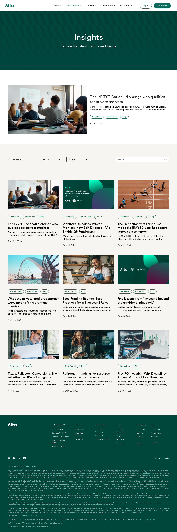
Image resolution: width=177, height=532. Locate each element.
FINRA (32, 515)
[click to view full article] (88, 109)
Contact (140, 437)
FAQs (166, 458)
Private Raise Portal (102, 439)
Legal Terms (156, 429)
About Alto (141, 429)
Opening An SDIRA (59, 433)
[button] (57, 6)
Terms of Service (154, 438)
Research (120, 443)
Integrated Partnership (99, 430)
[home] (9, 5)
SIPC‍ (36, 515)
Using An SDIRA (58, 429)
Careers (140, 433)
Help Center (121, 439)
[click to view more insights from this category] (124, 117)
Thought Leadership (120, 430)
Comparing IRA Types (60, 437)
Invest (56, 5)
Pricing (157, 458)
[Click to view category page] (97, 117)
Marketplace (80, 429)
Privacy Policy (156, 433)
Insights (119, 436)
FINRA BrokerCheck (148, 519)
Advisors (92, 5)
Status (139, 444)
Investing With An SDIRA (58, 441)
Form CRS (155, 443)
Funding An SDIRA (59, 446)
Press (139, 440)
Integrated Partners (79, 434)
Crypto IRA (79, 439)
